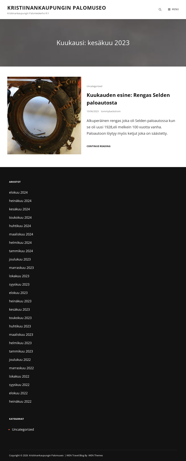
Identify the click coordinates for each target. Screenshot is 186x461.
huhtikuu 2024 (20, 226)
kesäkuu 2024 (19, 209)
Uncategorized (94, 86)
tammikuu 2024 (21, 251)
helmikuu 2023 (20, 343)
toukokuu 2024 (20, 217)
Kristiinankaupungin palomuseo (56, 7)
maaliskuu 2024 (21, 234)
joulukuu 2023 (20, 259)
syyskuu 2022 (19, 384)
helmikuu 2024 (20, 242)
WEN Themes (95, 455)
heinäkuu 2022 (20, 401)
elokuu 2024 (18, 192)
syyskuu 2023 (19, 284)
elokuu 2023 (18, 292)
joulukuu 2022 (20, 359)
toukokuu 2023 (20, 318)
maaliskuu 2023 (21, 334)
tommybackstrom (111, 111)
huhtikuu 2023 (20, 326)
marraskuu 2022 (21, 368)
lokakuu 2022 (19, 376)
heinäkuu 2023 (20, 301)
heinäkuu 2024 (20, 201)
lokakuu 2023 (19, 276)
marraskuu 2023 (21, 267)
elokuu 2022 (18, 393)
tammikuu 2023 (21, 351)
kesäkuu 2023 (19, 309)
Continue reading (98, 146)
